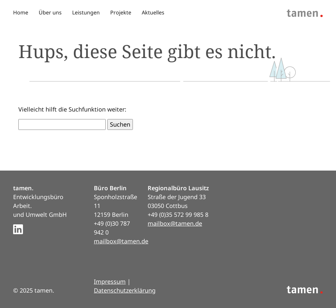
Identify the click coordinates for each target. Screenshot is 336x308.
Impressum (110, 281)
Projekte (120, 12)
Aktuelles (153, 12)
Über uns (50, 12)
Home (20, 12)
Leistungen (86, 12)
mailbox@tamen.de (121, 241)
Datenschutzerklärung (125, 290)
